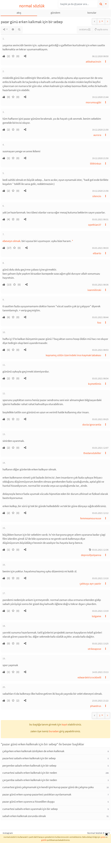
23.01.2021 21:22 (100, 700)
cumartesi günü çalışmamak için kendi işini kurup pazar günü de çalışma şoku (48, 787)
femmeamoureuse (90, 518)
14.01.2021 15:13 (100, 672)
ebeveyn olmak (11, 241)
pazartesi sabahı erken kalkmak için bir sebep (29, 758)
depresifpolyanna (91, 555)
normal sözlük (32, 6)
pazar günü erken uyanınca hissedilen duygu (28, 801)
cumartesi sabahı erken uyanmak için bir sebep (30, 809)
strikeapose (94, 648)
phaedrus (95, 706)
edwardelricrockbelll (89, 677)
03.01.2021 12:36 (100, 549)
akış (19, 12)
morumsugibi (93, 102)
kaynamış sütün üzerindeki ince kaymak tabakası (73, 355)
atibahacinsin (93, 61)
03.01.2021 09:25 (100, 419)
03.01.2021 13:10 (100, 578)
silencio (96, 196)
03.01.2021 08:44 (100, 317)
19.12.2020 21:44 (100, 97)
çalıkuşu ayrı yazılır (90, 583)
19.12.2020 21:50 (100, 129)
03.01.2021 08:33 (100, 247)
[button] (25, 56)
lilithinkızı (95, 163)
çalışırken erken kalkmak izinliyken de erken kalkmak (33, 751)
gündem (55, 12)
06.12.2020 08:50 (100, 56)
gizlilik (44, 840)
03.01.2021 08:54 (100, 378)
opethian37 (94, 224)
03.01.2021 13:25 (100, 643)
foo (99, 322)
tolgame (96, 616)
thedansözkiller (92, 453)
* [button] (72, 241)
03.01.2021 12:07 (100, 447)
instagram (8, 833)
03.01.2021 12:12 (100, 513)
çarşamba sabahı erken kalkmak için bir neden (29, 780)
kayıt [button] (64, 724)
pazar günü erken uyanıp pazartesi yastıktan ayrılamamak (36, 794)
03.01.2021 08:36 (100, 284)
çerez (103, 837)
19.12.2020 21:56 (100, 190)
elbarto (97, 253)
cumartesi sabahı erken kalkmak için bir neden (29, 773)
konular (91, 12)
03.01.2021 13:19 (100, 610)
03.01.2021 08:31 (100, 219)
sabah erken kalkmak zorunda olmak (24, 816)
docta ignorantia (91, 424)
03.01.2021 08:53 (100, 349)
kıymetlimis (94, 383)
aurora (97, 135)
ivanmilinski (94, 290)
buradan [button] (54, 731)
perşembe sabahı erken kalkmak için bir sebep (29, 765)
